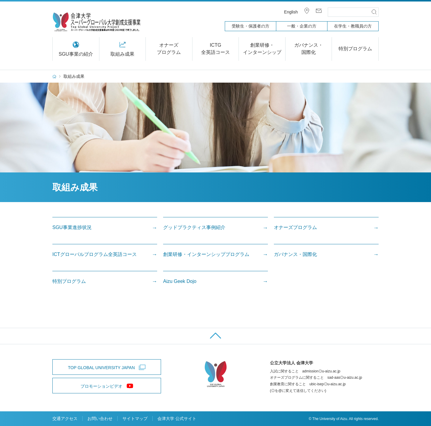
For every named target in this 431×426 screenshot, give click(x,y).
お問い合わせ (100, 418)
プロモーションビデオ (101, 386)
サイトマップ (135, 418)
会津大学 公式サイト (176, 418)
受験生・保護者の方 (250, 26)
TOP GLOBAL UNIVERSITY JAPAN (101, 367)
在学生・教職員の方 (353, 26)
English (291, 12)
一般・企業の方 (301, 26)
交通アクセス (65, 418)
